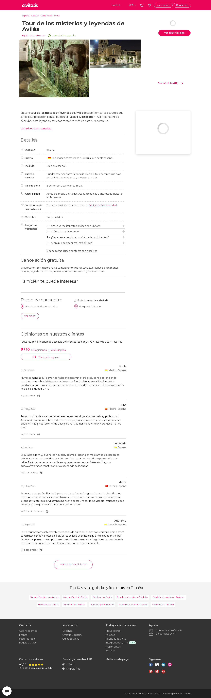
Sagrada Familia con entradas (44, 597)
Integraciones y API (117, 642)
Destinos (67, 630)
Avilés (56, 15)
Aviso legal (154, 693)
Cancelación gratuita (64, 35)
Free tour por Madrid (48, 604)
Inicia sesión (163, 5)
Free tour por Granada (163, 604)
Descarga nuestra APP (77, 659)
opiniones (39, 35)
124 (31, 35)
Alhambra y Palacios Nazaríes (133, 604)
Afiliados (110, 635)
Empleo (110, 650)
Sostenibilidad (27, 638)
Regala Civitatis (27, 642)
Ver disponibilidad (174, 32)
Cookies (188, 693)
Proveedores (113, 630)
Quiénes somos (28, 630)
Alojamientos (113, 646)
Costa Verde (46, 15)
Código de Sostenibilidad (103, 205)
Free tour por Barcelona (102, 604)
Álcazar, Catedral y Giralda (75, 597)
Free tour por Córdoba (74, 604)
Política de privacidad (172, 693)
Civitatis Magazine (72, 635)
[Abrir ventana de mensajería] (7, 691)
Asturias (34, 15)
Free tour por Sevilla (102, 597)
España (25, 15)
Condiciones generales (136, 693)
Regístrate (182, 5)
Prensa (23, 635)
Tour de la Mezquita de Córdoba (132, 597)
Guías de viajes (70, 638)
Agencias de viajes (116, 638)
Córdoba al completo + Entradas (168, 597)
